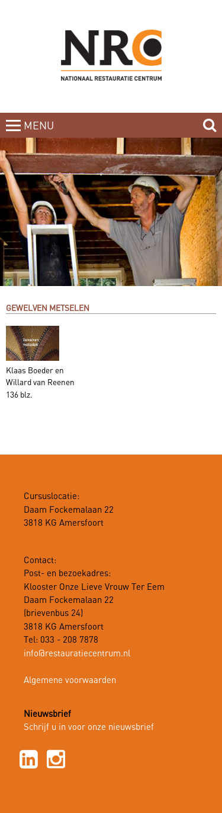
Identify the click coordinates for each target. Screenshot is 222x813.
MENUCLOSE (40, 133)
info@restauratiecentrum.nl (77, 654)
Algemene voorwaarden (70, 680)
